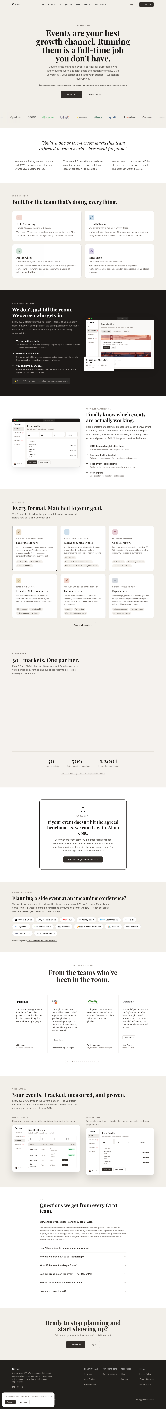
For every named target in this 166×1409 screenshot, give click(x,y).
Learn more (47, 1396)
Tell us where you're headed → (42, 940)
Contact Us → (71, 94)
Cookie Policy (145, 1384)
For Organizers (65, 4)
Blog (123, 1374)
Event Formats (83, 4)
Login (132, 4)
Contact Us (146, 4)
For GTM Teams (48, 4)
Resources (100, 4)
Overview (88, 1374)
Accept (10, 1402)
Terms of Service (146, 1379)
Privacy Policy (145, 1374)
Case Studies (89, 1379)
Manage (23, 1402)
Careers (124, 1379)
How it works (95, 94)
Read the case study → (117, 85)
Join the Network (110, 1374)
